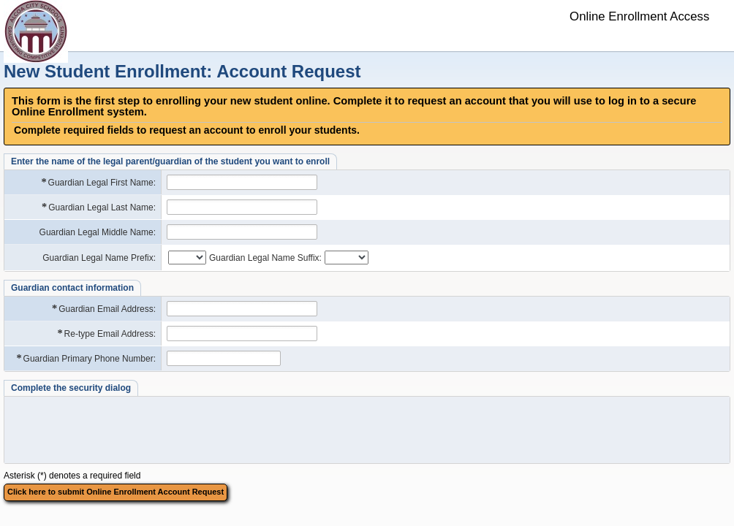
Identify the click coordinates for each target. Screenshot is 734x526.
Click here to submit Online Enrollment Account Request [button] (115, 491)
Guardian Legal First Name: (97, 182)
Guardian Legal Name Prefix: (99, 258)
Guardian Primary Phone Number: (85, 358)
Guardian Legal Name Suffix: (265, 258)
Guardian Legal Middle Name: (97, 232)
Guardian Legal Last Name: (98, 207)
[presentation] (121, 429)
